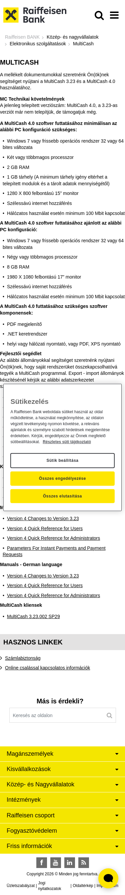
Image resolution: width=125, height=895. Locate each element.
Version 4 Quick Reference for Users (45, 528)
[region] (62, 447)
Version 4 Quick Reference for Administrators (53, 538)
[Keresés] (109, 715)
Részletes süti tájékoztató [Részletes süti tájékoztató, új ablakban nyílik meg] (67, 441)
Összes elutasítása (62, 496)
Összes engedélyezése (62, 478)
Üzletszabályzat (21, 885)
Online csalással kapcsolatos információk (47, 667)
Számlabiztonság (23, 658)
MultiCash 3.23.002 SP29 (33, 616)
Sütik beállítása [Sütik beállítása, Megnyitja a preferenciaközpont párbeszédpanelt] (62, 460)
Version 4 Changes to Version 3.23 (43, 518)
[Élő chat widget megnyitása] (108, 878)
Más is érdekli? (60, 701)
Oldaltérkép (83, 885)
